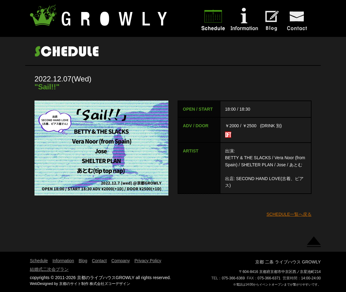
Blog (82, 260)
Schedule (39, 260)
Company (120, 260)
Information (63, 260)
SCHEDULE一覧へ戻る (289, 214)
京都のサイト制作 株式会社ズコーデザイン (94, 284)
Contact (99, 260)
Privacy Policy (148, 260)
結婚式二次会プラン (49, 269)
